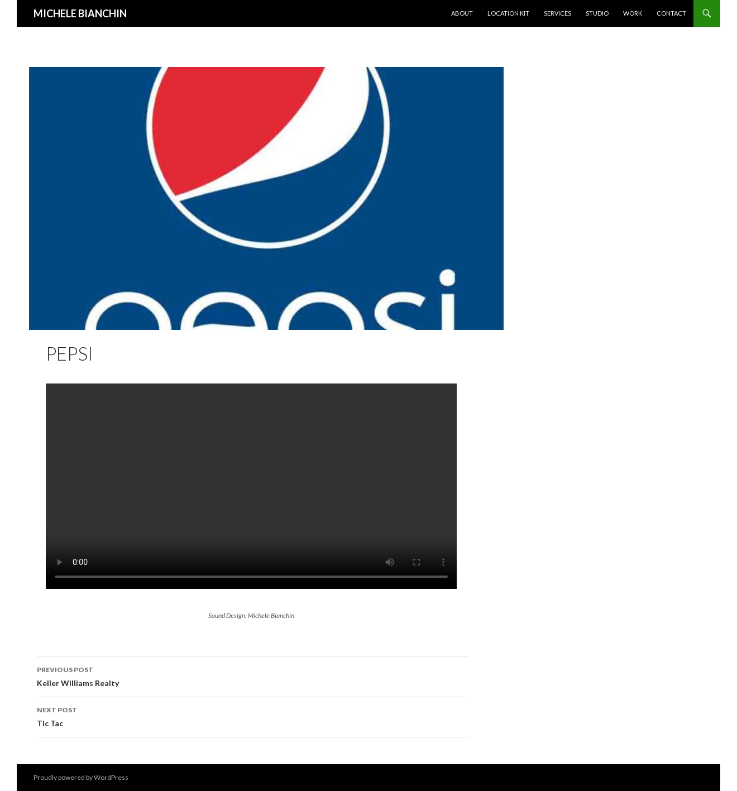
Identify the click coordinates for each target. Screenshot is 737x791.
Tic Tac (253, 715)
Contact (671, 13)
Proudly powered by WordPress (81, 777)
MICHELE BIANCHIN (80, 13)
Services (557, 13)
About (462, 13)
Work (632, 13)
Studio (597, 13)
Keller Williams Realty (253, 675)
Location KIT (508, 13)
